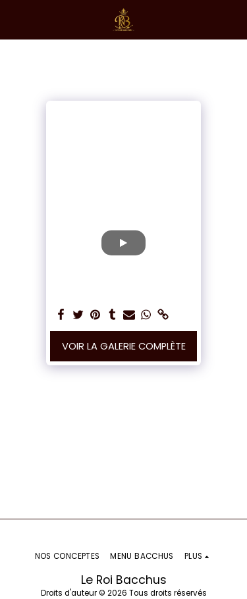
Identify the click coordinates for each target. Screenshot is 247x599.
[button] (14, 19)
